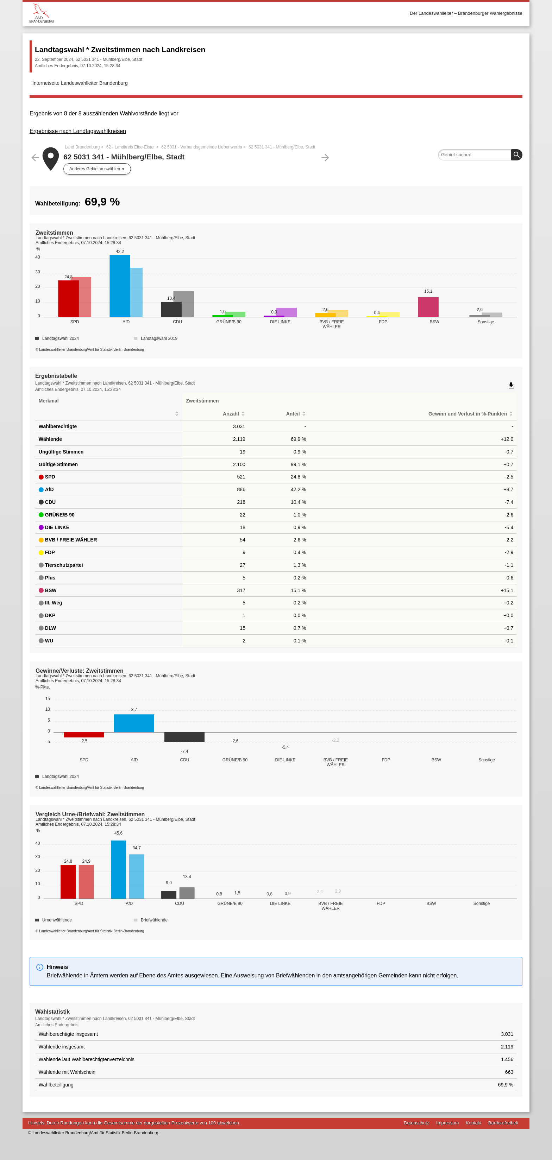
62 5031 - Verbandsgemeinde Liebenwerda (201, 147)
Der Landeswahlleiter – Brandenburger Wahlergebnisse (466, 13)
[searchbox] (480, 154)
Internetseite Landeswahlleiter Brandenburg (80, 83)
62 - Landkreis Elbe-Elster (130, 147)
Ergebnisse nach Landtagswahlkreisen (78, 131)
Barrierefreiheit (503, 1123)
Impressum (447, 1123)
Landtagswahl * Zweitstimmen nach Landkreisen (120, 49)
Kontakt (473, 1123)
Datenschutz (416, 1123)
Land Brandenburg (82, 147)
